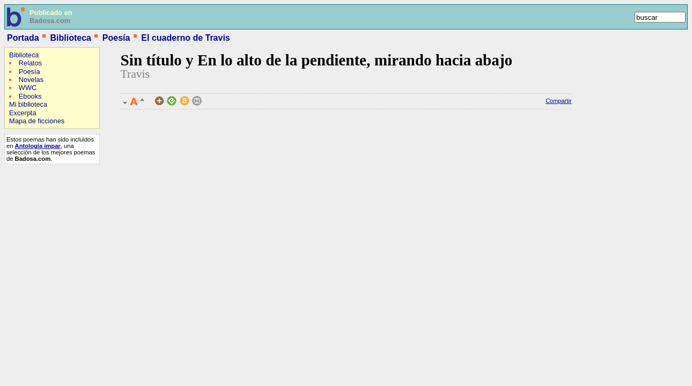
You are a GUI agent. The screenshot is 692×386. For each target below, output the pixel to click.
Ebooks (30, 96)
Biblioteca (70, 37)
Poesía (116, 37)
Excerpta (22, 113)
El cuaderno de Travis (185, 37)
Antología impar (38, 146)
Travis (135, 74)
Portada (23, 37)
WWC (27, 88)
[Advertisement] (36, 237)
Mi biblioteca (28, 104)
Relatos (30, 63)
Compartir (558, 101)
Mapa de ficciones (36, 121)
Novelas (31, 80)
